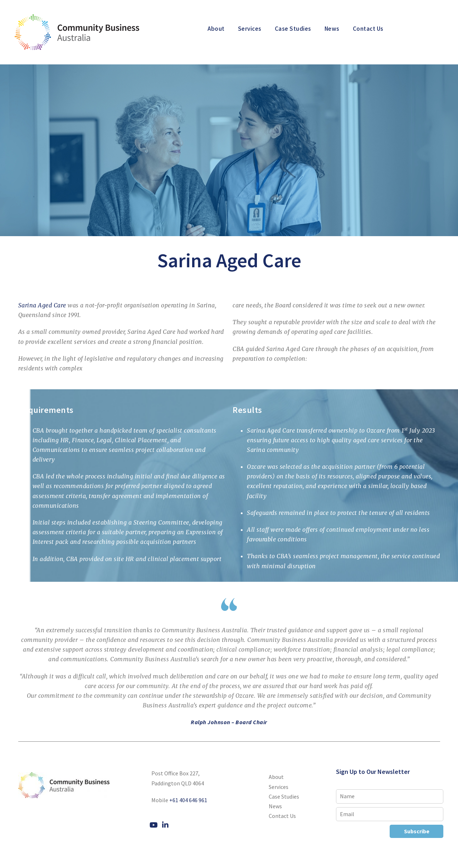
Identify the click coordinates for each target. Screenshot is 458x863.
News (332, 29)
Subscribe (416, 831)
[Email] (389, 814)
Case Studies (293, 29)
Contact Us (368, 29)
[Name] (389, 796)
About (216, 29)
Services (250, 29)
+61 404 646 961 (188, 800)
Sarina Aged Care (42, 305)
